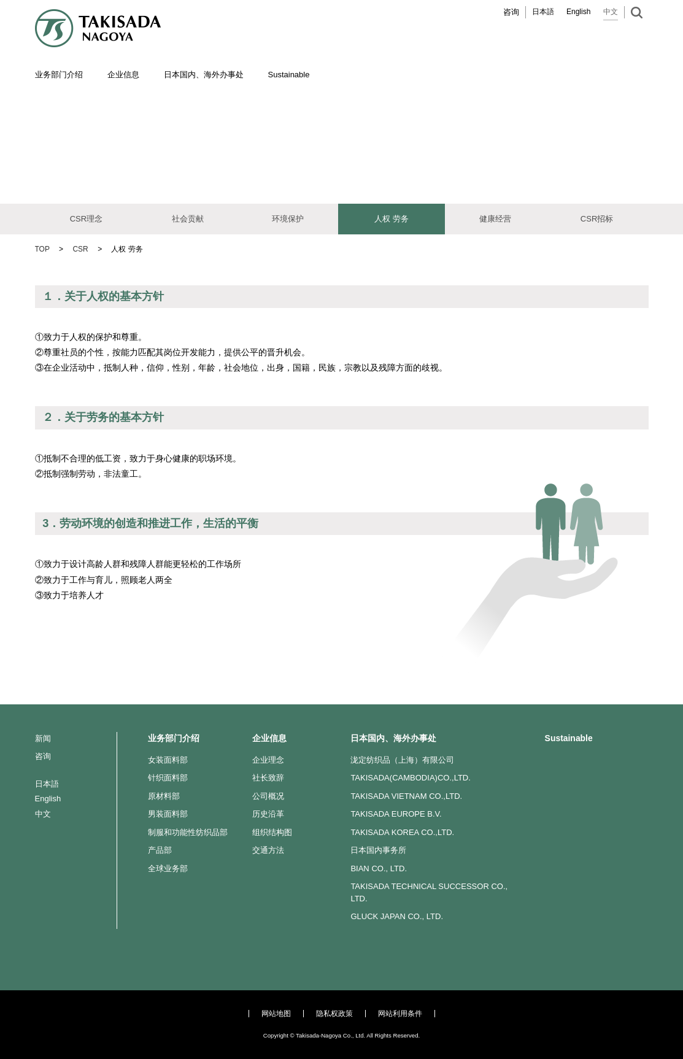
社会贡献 (188, 218)
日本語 (543, 11)
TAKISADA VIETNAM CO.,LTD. (406, 796)
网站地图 (276, 1013)
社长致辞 (268, 777)
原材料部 (164, 796)
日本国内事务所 (378, 850)
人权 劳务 (391, 218)
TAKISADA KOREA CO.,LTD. (402, 832)
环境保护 (288, 218)
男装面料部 (168, 813)
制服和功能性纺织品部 (188, 832)
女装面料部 (168, 759)
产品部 (160, 850)
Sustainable (569, 738)
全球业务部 (168, 868)
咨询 (511, 12)
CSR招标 (597, 218)
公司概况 (268, 796)
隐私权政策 (334, 1013)
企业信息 (269, 738)
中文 (610, 11)
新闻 (43, 738)
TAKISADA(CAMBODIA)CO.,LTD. (410, 777)
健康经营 (495, 218)
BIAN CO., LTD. (378, 868)
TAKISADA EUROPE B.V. (395, 813)
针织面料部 (168, 777)
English (578, 11)
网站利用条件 (400, 1013)
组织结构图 (272, 832)
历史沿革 (268, 813)
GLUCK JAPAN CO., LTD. (396, 916)
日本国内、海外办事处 (393, 738)
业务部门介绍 (173, 738)
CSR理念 (86, 218)
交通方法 (268, 850)
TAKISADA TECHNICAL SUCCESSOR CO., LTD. (428, 892)
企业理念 (268, 759)
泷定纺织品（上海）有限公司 (402, 759)
